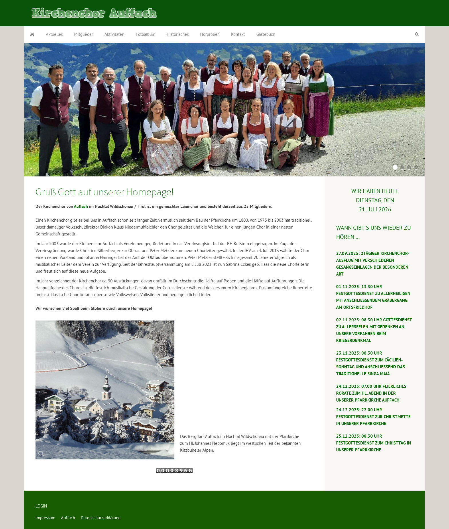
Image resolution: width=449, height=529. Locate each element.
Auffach (81, 206)
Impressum (45, 517)
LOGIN (41, 506)
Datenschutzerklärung (101, 517)
